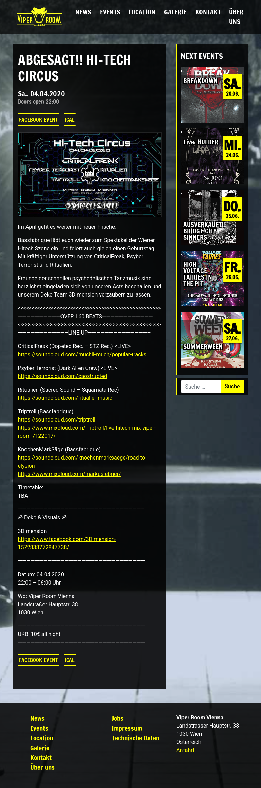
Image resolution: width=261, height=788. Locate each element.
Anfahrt (185, 750)
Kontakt (208, 11)
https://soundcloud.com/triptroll (56, 419)
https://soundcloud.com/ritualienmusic (65, 398)
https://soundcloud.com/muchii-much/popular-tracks (82, 354)
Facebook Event (38, 119)
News (83, 11)
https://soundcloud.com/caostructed (62, 376)
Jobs (117, 718)
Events (110, 11)
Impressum (127, 728)
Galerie (175, 11)
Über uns (236, 16)
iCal (70, 119)
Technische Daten (135, 737)
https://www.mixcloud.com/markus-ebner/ (69, 474)
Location (141, 11)
